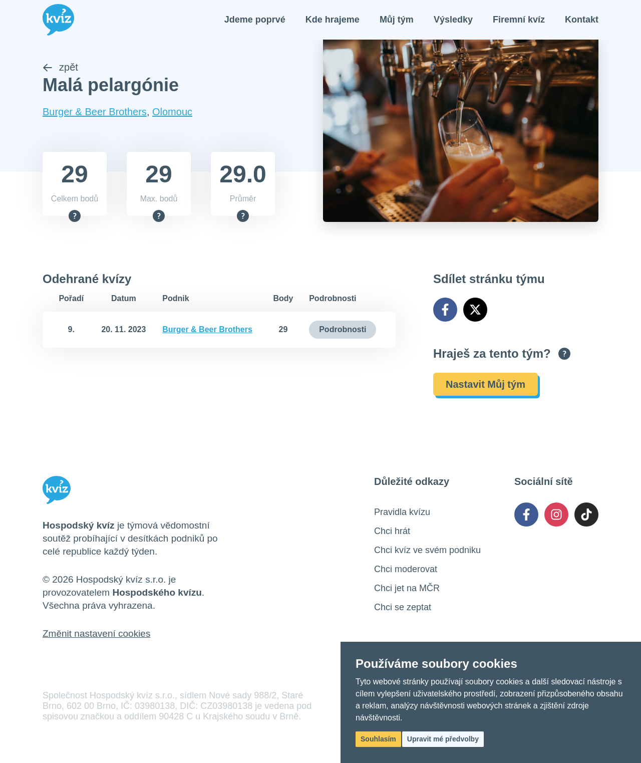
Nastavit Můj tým (485, 385)
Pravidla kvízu (402, 513)
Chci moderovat (405, 570)
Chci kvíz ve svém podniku (427, 551)
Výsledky (453, 20)
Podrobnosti (342, 330)
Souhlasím (378, 739)
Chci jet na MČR (407, 589)
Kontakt (581, 20)
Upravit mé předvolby (443, 739)
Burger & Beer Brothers (95, 112)
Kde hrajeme (332, 20)
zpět (60, 68)
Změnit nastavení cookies (96, 634)
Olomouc (172, 112)
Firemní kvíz (519, 20)
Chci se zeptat (402, 608)
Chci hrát (392, 532)
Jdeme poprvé (254, 20)
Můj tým (397, 20)
